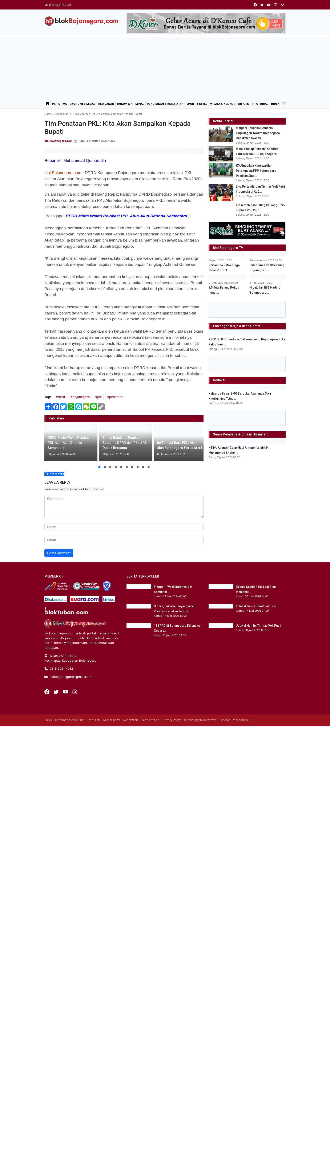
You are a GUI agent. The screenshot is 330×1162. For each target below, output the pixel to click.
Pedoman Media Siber (70, 1096)
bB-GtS (243, 103)
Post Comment (59, 553)
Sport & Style (196, 103)
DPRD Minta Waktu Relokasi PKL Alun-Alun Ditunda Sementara (126, 216)
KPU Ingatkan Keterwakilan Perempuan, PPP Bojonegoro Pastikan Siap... (256, 170)
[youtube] (268, 5)
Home (48, 114)
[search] (282, 103)
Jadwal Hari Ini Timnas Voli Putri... (259, 1023)
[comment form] (124, 506)
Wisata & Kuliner (222, 103)
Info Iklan (94, 1096)
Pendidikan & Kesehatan (165, 103)
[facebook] (255, 5)
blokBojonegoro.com (58, 141)
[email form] (124, 540)
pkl (99, 397)
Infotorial (259, 103)
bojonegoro (81, 397)
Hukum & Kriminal (130, 103)
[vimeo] (282, 5)
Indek (275, 103)
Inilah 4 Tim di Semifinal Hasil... (257, 993)
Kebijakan (106, 103)
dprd (61, 397)
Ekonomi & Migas (82, 103)
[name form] (124, 527)
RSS (49, 1096)
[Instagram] (74, 1068)
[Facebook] (47, 1068)
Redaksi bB (130, 1096)
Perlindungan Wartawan (200, 1096)
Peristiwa (59, 103)
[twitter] (262, 5)
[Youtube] (66, 1068)
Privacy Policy (172, 1096)
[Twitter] (57, 1068)
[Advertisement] (165, 66)
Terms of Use (150, 1096)
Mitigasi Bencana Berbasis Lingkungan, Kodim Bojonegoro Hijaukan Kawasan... (258, 133)
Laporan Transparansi (234, 1096)
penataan (116, 397)
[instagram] (275, 5)
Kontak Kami (111, 1096)
